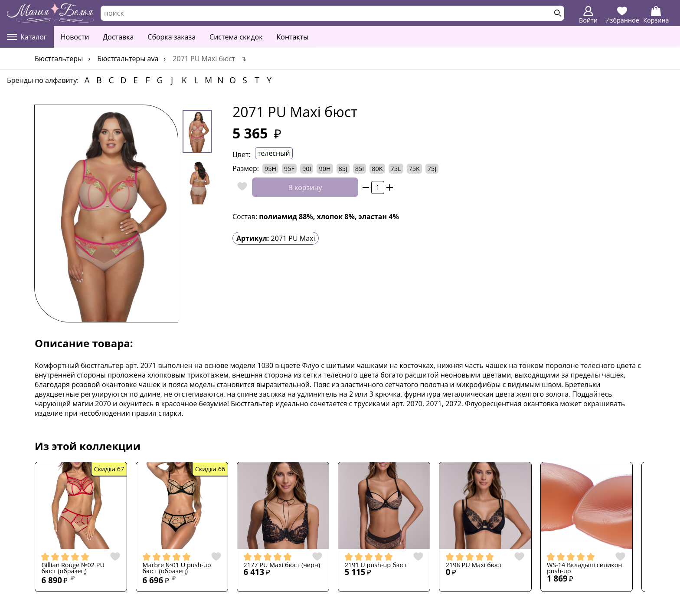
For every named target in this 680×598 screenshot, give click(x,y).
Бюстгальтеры (59, 58)
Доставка (118, 37)
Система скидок (235, 37)
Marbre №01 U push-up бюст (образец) (177, 568)
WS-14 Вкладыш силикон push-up (584, 568)
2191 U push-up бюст (376, 565)
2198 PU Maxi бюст (474, 565)
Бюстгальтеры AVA (127, 58)
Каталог (27, 37)
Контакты (293, 37)
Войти (588, 15)
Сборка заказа (171, 37)
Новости (75, 37)
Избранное (622, 15)
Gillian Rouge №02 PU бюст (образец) (73, 568)
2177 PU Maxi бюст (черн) (282, 565)
